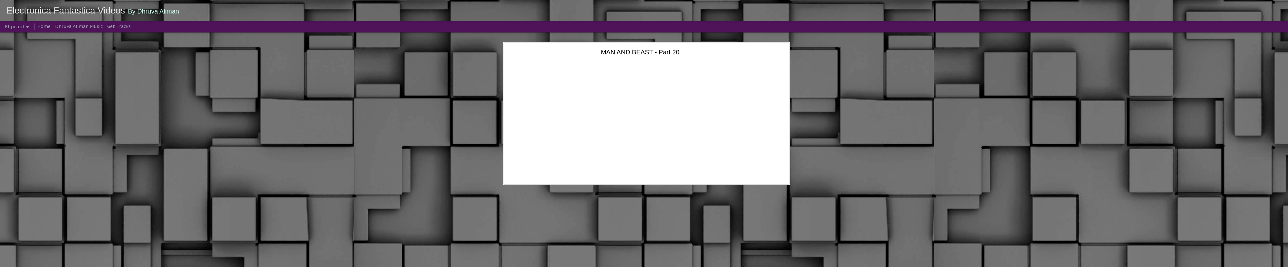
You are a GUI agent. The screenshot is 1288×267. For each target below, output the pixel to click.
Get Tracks (119, 26)
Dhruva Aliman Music (79, 26)
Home (44, 26)
